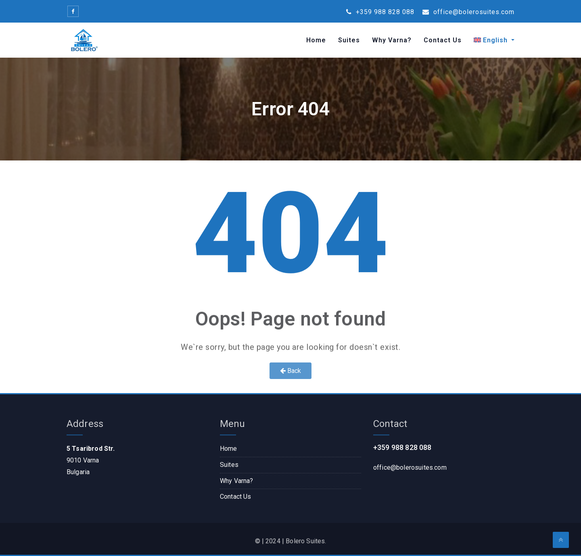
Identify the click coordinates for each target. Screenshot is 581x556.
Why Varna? (392, 40)
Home (316, 40)
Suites (349, 40)
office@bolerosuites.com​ (410, 467)
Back (290, 371)
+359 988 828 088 (380, 12)
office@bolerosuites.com (468, 12)
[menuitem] (491, 40)
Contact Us (443, 40)
